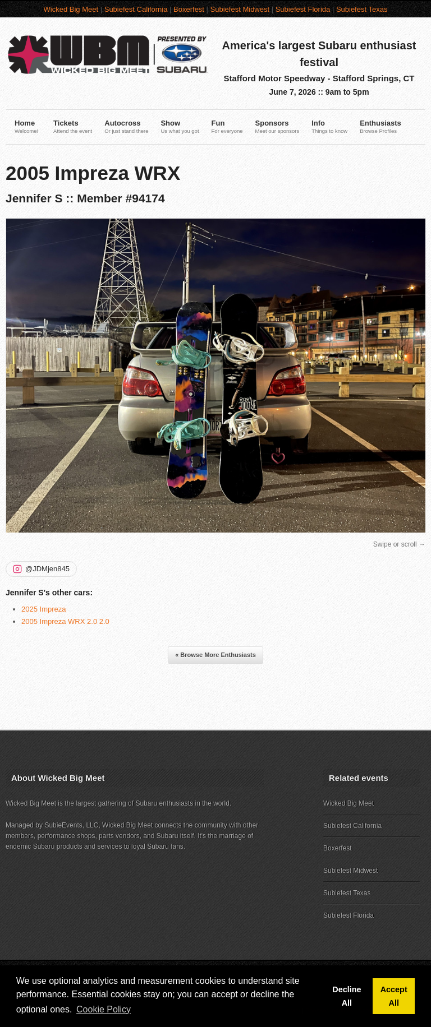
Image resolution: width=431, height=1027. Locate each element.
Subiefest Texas (362, 9)
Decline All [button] (346, 996)
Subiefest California (136, 9)
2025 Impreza (43, 609)
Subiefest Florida (303, 9)
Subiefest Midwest (240, 9)
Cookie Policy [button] (103, 1009)
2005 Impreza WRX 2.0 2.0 (65, 621)
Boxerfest (188, 9)
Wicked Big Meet (71, 9)
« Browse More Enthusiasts (215, 654)
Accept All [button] (393, 996)
